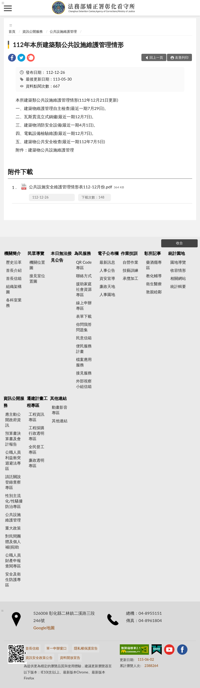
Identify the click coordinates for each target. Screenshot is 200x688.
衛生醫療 (154, 283)
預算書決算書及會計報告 (13, 438)
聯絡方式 (84, 275)
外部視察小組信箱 (84, 384)
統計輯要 (178, 286)
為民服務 (82, 253)
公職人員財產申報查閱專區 (13, 560)
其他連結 (58, 398)
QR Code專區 (84, 265)
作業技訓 (129, 253)
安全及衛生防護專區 (13, 579)
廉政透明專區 (36, 463)
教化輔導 (154, 275)
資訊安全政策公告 (39, 658)
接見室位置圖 (37, 278)
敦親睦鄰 (154, 291)
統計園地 (176, 253)
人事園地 (107, 294)
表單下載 (84, 316)
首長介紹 (14, 270)
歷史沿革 (14, 262)
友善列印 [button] (182, 57)
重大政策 (13, 528)
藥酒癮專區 (154, 265)
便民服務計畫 (84, 348)
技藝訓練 (130, 270)
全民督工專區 (36, 449)
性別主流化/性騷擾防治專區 (14, 501)
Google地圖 (44, 627)
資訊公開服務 (32, 31)
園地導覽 (178, 262)
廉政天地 (107, 286)
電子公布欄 (108, 253)
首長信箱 (14, 278)
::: (3, 3)
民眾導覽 (36, 253)
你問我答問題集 (84, 327)
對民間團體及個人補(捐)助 (13, 541)
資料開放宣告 (70, 658)
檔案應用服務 (84, 362)
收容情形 (178, 270)
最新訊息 (107, 262)
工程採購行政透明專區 (36, 433)
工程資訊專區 (36, 417)
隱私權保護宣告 (86, 648)
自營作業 (130, 262)
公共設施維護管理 (63, 31)
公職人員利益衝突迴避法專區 (13, 460)
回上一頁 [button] (156, 57)
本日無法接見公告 (61, 256)
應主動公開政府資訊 (13, 419)
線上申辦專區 (84, 305)
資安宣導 (107, 278)
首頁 (12, 31)
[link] (12, 58)
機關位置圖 (37, 265)
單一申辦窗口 (56, 648)
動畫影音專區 (59, 410)
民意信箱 (84, 337)
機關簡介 (12, 253)
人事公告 (107, 270)
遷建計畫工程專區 (37, 401)
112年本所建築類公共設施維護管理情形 (68, 44)
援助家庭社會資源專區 (84, 289)
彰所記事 (152, 253)
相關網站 (178, 278)
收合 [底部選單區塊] (179, 243)
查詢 (192, 8)
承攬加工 (130, 278)
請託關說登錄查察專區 (13, 482)
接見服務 (84, 373)
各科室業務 (14, 302)
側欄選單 (8, 8)
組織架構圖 (14, 289)
